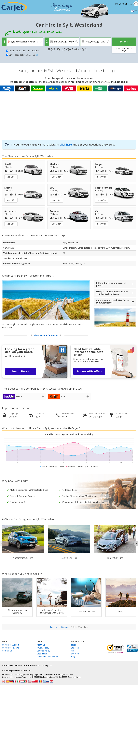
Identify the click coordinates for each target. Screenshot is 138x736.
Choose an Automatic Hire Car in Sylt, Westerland (112, 301)
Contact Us (7, 650)
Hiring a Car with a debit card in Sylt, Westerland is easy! (112, 292)
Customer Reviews (10, 647)
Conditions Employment (48, 656)
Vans (73, 650)
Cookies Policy (43, 650)
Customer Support (10, 644)
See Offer (11, 176)
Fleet (73, 644)
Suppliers (75, 647)
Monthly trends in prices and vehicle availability (69, 434)
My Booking (121, 3)
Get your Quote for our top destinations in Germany (25, 665)
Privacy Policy (43, 647)
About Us (41, 644)
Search (124, 41)
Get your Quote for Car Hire (14, 670)
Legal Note (42, 653)
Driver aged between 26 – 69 (23, 55)
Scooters (75, 653)
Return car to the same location (24, 50)
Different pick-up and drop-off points (111, 284)
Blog (73, 656)
